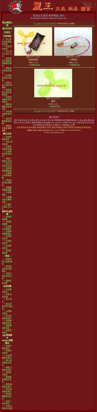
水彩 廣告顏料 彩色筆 (7, 113)
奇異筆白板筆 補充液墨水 (7, 99)
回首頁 (7, 32)
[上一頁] (37, 24)
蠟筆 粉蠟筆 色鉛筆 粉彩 (7, 106)
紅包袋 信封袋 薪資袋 (7, 153)
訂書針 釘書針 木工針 (7, 206)
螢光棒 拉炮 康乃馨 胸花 (7, 268)
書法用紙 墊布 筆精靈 (7, 306)
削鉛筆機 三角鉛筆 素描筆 (7, 92)
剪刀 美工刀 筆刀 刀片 (7, 53)
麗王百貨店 (7, 28)
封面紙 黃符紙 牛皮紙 (7, 77)
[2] (44, 24)
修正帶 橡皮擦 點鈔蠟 (7, 121)
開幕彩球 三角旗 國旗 (7, 261)
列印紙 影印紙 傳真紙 (7, 182)
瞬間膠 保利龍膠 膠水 (7, 70)
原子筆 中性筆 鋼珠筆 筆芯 (7, 41)
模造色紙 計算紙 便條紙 (7, 84)
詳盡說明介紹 (35, 65)
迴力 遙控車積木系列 (7, 362)
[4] (48, 24)
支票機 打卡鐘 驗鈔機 (7, 175)
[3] (46, 24)
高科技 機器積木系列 (6, 396)
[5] (51, 24)
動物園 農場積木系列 (6, 379)
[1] (41, 24)
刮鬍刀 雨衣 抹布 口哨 (7, 275)
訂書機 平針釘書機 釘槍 (6, 199)
